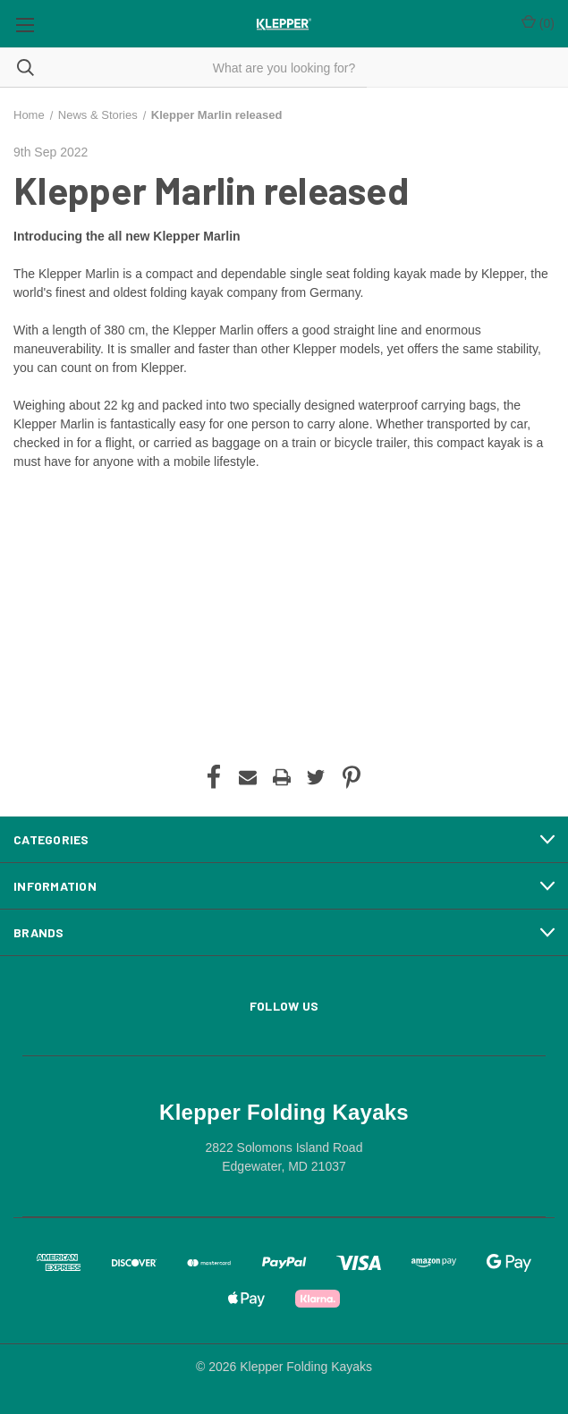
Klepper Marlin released (211, 189)
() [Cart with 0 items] (538, 22)
